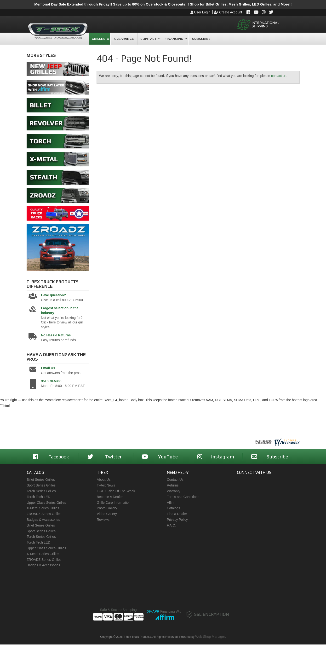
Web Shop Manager (210, 636)
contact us (278, 76)
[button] (99, 39)
